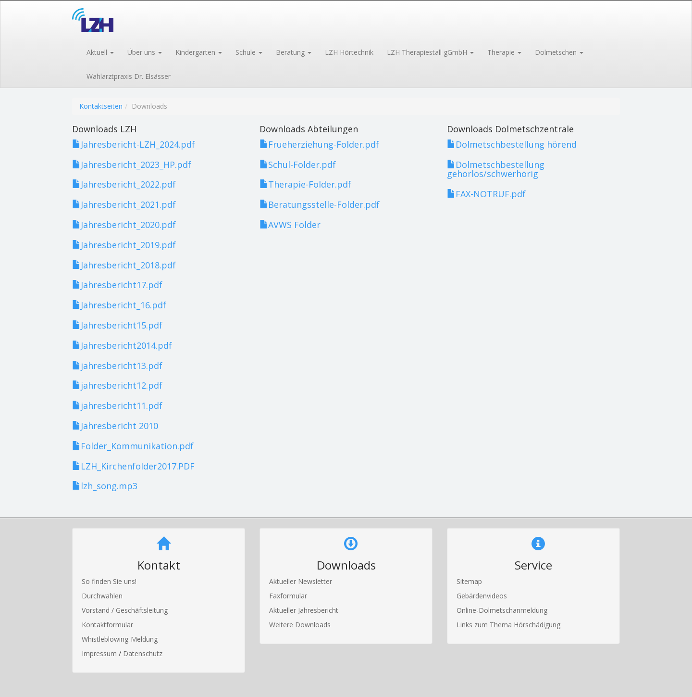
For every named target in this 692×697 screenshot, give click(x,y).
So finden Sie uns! (109, 581)
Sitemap (469, 581)
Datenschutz (142, 653)
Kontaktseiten (101, 106)
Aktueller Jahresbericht (303, 610)
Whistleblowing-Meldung (120, 639)
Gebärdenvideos (482, 595)
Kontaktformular (107, 624)
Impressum (100, 653)
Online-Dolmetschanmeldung (502, 610)
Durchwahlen (102, 595)
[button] (99, 51)
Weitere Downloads (300, 624)
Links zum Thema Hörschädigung (508, 624)
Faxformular (288, 595)
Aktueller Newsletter (300, 581)
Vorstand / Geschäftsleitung (125, 610)
